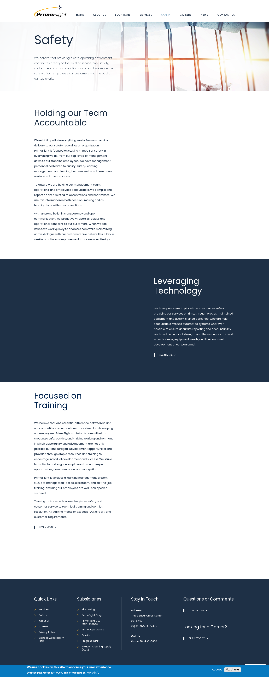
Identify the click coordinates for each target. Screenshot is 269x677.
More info (93, 672)
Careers (185, 14)
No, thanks (233, 669)
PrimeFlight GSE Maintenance (91, 622)
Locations (122, 14)
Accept (217, 669)
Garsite (86, 635)
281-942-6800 (148, 641)
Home (80, 14)
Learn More (166, 371)
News (204, 14)
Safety (166, 14)
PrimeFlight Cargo (92, 615)
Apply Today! (197, 638)
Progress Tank (90, 640)
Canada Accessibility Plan (51, 639)
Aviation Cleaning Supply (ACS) (96, 648)
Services (146, 14)
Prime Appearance (93, 629)
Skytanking (88, 609)
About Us (99, 14)
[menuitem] (80, 14)
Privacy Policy (47, 632)
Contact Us (226, 14)
